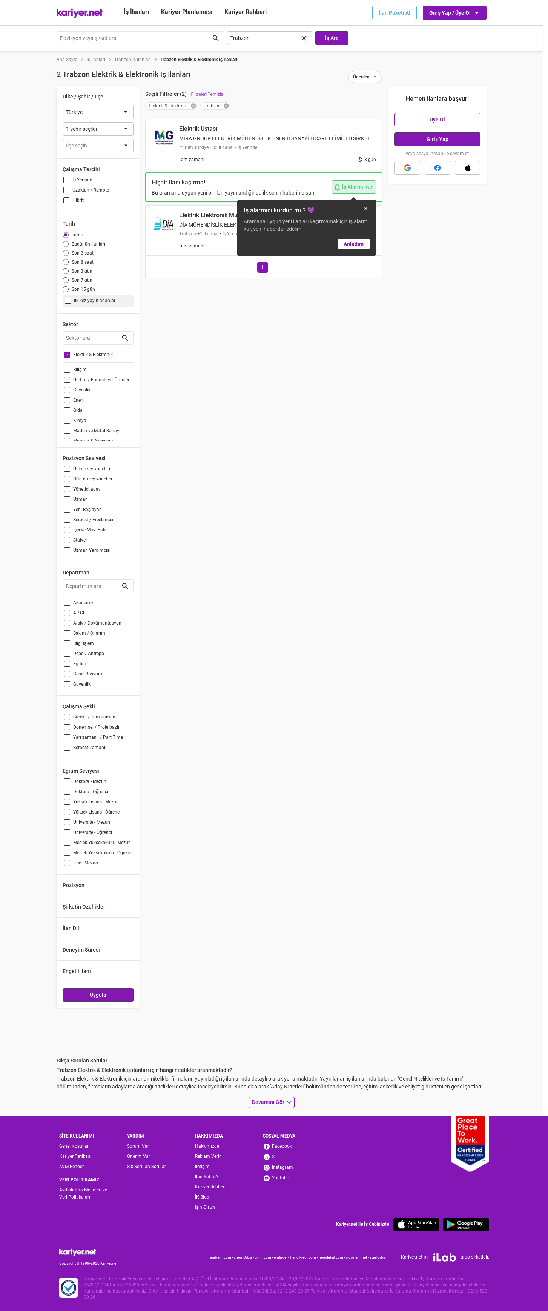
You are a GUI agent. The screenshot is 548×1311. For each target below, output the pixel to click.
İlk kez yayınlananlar (94, 300)
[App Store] (416, 1224)
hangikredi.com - (304, 1257)
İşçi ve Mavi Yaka (90, 530)
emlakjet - (282, 1257)
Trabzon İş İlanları (132, 59)
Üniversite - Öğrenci (92, 832)
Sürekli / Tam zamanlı (95, 717)
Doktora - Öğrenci (90, 791)
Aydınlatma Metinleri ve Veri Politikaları (83, 1193)
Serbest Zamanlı (89, 747)
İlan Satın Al (207, 1176)
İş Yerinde (82, 180)
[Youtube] (285, 1178)
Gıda (78, 410)
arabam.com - (222, 1257)
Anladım (354, 244)
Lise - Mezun (85, 863)
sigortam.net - (358, 1257)
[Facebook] (285, 1146)
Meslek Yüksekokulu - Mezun (102, 842)
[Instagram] (285, 1167)
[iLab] (444, 1257)
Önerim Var (138, 1156)
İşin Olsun (205, 1207)
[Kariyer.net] (88, 1252)
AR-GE (79, 613)
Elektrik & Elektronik (93, 354)
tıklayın (184, 1291)
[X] (285, 1157)
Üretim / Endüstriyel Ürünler (101, 379)
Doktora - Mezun (89, 781)
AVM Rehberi (72, 1166)
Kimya (79, 420)
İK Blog (202, 1197)
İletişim (202, 1166)
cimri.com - (264, 1257)
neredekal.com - (332, 1257)
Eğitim (79, 663)
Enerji (78, 400)
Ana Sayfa (67, 59)
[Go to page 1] (262, 267)
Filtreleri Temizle (207, 94)
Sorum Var (138, 1146)
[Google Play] (466, 1224)
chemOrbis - (244, 1257)
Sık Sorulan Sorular (146, 1166)
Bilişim (80, 369)
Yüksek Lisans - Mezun (96, 801)
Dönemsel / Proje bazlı (96, 727)
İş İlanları (136, 11)
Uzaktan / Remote (90, 190)
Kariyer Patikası (75, 1156)
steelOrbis (378, 1257)
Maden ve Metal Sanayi (96, 430)
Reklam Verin (208, 1156)
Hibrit (78, 200)
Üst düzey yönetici (91, 468)
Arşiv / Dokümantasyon (97, 623)
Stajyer (80, 540)
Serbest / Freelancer (93, 519)
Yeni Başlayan (87, 509)
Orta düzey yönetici (92, 479)
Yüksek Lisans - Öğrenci (97, 812)
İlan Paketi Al (394, 13)
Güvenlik (82, 390)
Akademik (83, 602)
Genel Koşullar (74, 1146)
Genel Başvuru (87, 674)
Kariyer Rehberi (210, 1187)
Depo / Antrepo (88, 653)
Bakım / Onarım (89, 633)
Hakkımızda (207, 1146)
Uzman (80, 499)
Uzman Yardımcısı (92, 550)
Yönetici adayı (87, 489)
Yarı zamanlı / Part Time (98, 737)
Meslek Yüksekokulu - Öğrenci (103, 852)
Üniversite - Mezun (91, 822)
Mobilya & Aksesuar (93, 441)
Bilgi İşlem (83, 643)
